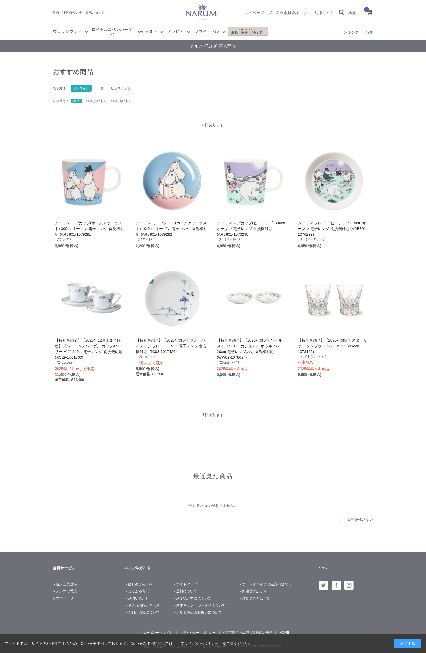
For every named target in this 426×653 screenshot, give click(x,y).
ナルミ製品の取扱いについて (199, 612)
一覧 (100, 88)
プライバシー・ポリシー (198, 633)
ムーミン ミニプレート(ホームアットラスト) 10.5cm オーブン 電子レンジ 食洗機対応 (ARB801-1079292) (171, 228)
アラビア (175, 31)
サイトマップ (186, 584)
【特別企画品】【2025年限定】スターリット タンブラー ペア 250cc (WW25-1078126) (332, 346)
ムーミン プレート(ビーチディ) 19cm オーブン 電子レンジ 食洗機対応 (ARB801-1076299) (332, 228)
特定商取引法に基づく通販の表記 (247, 633)
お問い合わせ (138, 598)
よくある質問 (138, 591)
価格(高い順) (120, 101)
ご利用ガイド (322, 13)
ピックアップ (120, 88)
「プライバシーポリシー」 (199, 643)
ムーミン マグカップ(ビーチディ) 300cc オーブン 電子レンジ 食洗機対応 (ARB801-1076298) (251, 228)
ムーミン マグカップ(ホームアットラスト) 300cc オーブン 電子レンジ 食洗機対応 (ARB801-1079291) (89, 228)
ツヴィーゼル (206, 31)
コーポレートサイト (158, 633)
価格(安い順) (95, 101)
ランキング (349, 32)
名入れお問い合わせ (144, 605)
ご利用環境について (144, 612)
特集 (369, 32)
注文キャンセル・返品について (200, 605)
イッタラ (148, 31)
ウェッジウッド (67, 31)
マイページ (254, 13)
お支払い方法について (193, 598)
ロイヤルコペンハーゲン (112, 31)
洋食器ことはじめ (256, 598)
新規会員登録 (287, 13)
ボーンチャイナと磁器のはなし (267, 584)
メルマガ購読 (66, 591)
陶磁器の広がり (254, 591)
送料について (186, 591)
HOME (284, 633)
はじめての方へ (140, 584)
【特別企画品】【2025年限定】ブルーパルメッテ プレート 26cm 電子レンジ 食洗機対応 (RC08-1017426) (171, 346)
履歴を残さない (360, 519)
